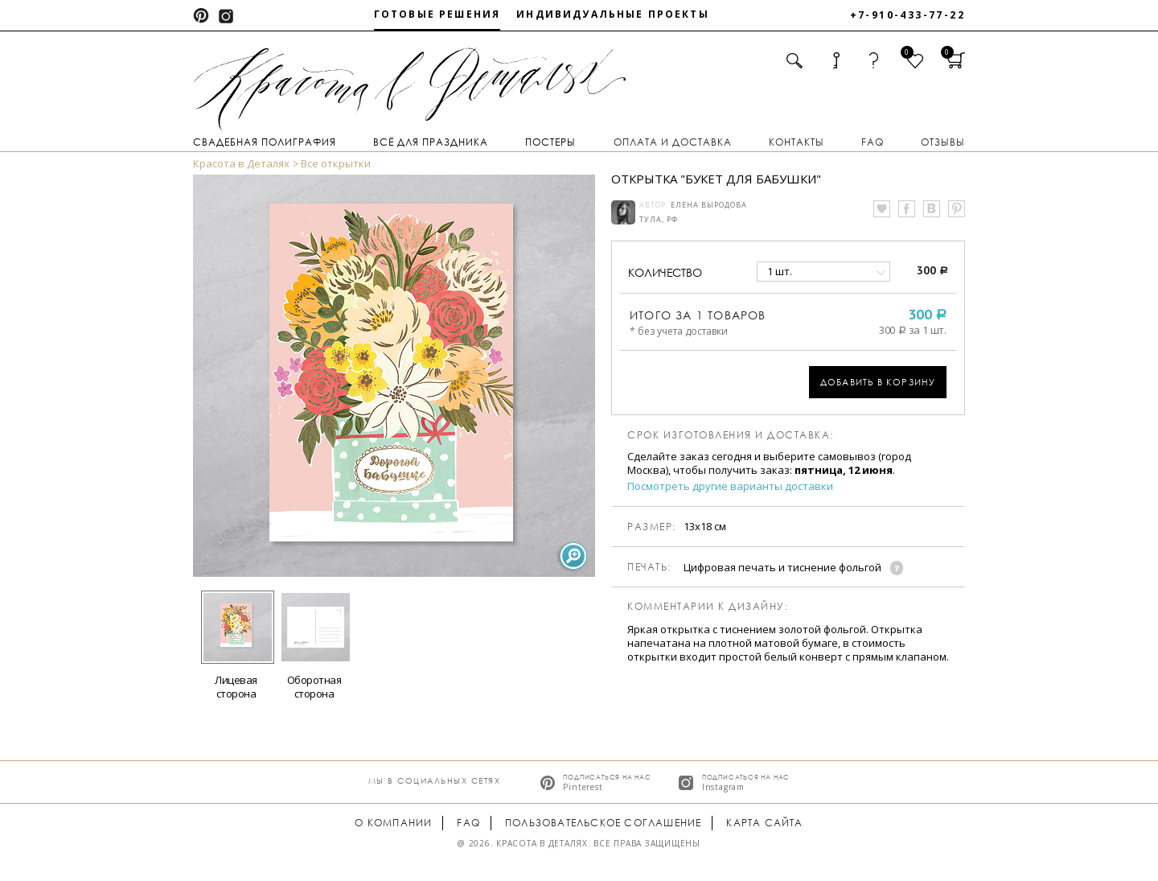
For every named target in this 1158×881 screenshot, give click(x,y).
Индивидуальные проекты (612, 14)
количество (665, 272)
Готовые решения (437, 14)
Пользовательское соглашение (603, 823)
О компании (393, 823)
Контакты (796, 142)
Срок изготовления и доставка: (730, 435)
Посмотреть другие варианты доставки (730, 486)
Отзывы (943, 142)
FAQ (872, 142)
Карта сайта (764, 823)
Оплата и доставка (673, 142)
